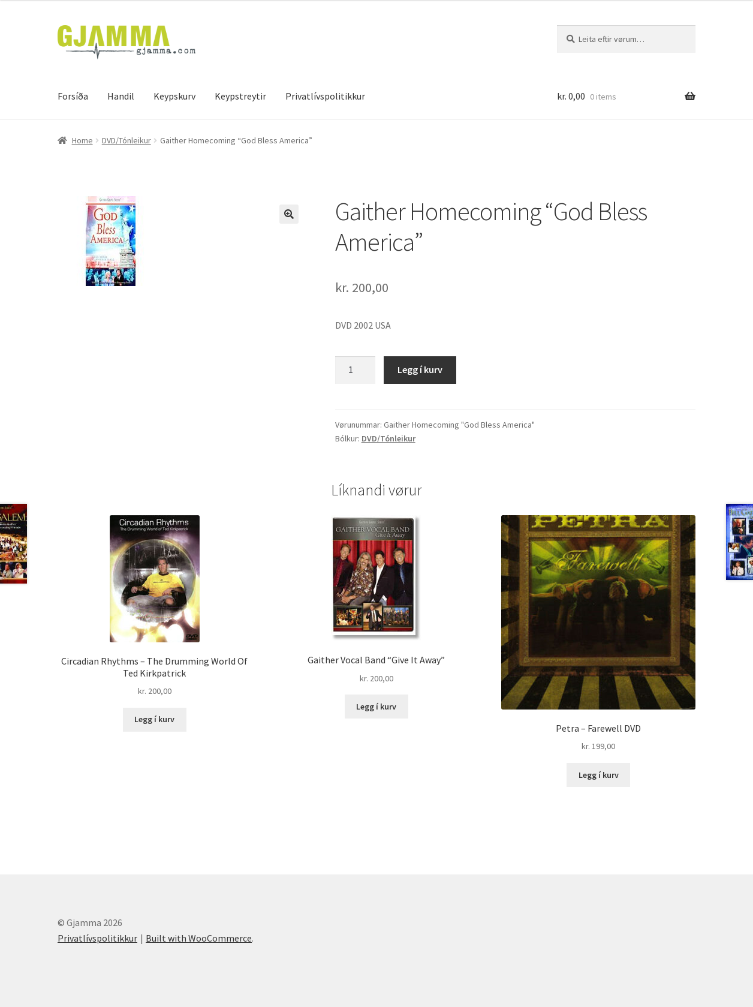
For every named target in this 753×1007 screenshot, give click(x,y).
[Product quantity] (355, 370)
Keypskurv (174, 96)
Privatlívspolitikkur (325, 96)
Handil (120, 96)
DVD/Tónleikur (126, 140)
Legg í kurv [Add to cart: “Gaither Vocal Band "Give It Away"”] (376, 706)
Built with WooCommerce (199, 938)
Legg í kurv (419, 369)
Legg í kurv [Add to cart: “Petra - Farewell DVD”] (599, 774)
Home (82, 140)
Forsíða (73, 96)
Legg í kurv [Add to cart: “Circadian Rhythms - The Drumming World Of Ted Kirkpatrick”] (154, 719)
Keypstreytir (240, 96)
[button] (289, 214)
